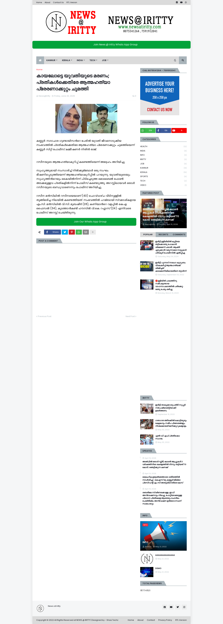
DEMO (158, 568)
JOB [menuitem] (104, 60)
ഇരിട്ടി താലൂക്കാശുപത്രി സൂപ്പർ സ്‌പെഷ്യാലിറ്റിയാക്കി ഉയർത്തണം (170, 408)
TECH (163, 181)
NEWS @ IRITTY (83, 620)
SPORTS (163, 176)
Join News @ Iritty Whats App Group (112, 44)
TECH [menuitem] (92, 60)
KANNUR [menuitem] (50, 60)
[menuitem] (40, 60)
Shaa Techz (112, 620)
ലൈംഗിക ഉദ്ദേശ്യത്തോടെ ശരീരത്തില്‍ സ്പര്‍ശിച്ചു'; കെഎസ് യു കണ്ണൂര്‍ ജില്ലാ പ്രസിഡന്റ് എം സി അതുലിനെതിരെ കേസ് (162, 480)
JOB (163, 163)
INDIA (163, 151)
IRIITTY (163, 159)
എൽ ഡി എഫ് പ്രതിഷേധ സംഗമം (167, 437)
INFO (163, 155)
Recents (163, 234)
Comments (179, 234)
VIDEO (163, 185)
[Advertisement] (163, 345)
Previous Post (44, 316)
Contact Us (58, 2)
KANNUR (163, 168)
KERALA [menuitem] (66, 60)
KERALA (163, 172)
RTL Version (72, 2)
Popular (148, 234)
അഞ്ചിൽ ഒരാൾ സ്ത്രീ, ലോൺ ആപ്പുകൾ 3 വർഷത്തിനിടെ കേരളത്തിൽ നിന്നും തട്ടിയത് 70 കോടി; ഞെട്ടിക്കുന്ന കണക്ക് (161, 215)
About (47, 2)
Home (39, 2)
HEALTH (163, 146)
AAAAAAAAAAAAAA (165, 555)
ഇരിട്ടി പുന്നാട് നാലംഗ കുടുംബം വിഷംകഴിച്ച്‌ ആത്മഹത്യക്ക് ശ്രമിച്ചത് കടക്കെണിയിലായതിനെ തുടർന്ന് (170, 267)
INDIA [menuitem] (80, 60)
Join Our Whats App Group (87, 221)
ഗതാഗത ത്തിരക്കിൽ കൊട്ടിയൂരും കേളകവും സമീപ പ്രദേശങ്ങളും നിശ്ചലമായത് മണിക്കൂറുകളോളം (171, 423)
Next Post (130, 316)
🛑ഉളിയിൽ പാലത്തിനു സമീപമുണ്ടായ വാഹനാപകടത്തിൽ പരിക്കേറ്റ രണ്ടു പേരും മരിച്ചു (169, 285)
